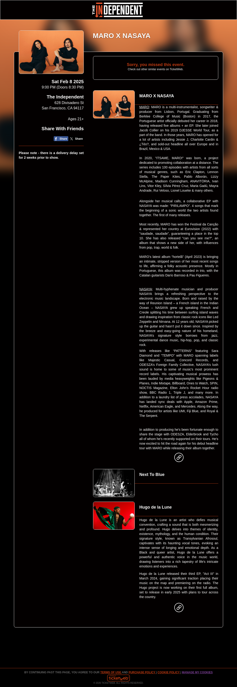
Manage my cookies (197, 672)
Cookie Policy (169, 672)
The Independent (65, 96)
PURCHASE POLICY (142, 672)
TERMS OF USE (111, 672)
